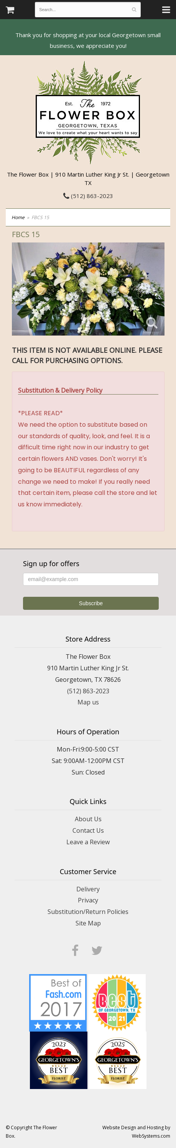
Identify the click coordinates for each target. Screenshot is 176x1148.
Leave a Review (88, 842)
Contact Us (88, 830)
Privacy (88, 900)
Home (18, 217)
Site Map (88, 923)
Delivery (88, 889)
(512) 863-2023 (88, 196)
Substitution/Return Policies (88, 911)
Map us (88, 702)
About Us (88, 819)
